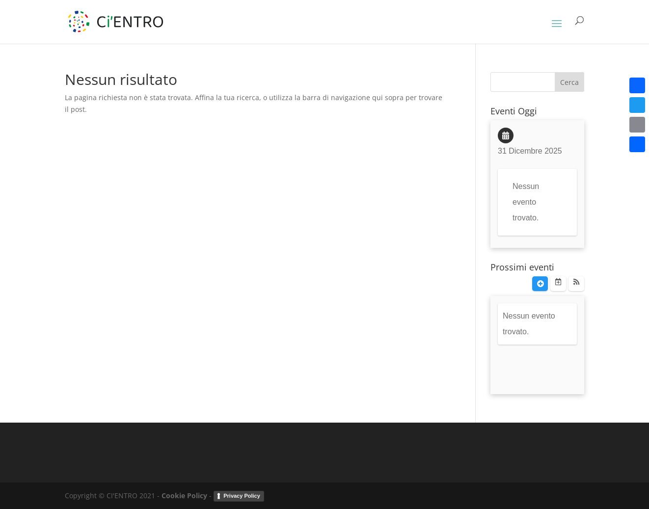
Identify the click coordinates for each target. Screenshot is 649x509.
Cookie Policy (184, 495)
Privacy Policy (241, 496)
